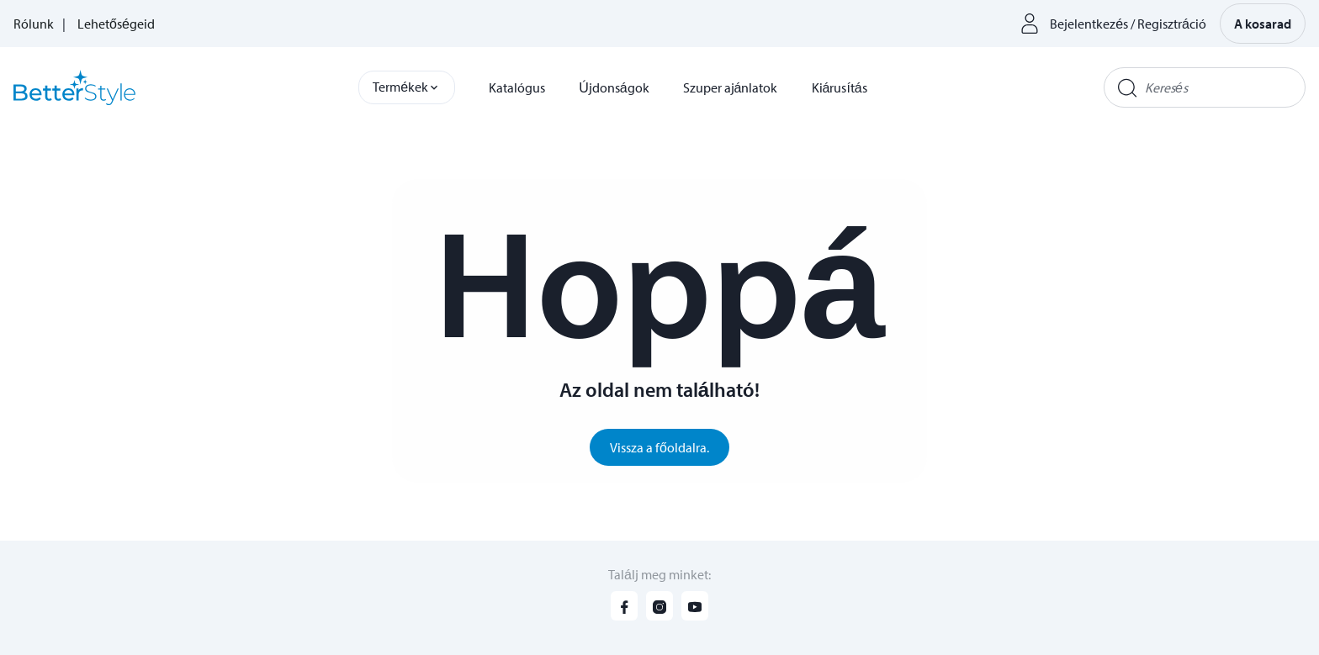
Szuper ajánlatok (730, 87)
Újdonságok (614, 87)
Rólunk (33, 23)
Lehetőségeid (116, 23)
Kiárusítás (839, 87)
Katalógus (517, 87)
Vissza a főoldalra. (659, 447)
